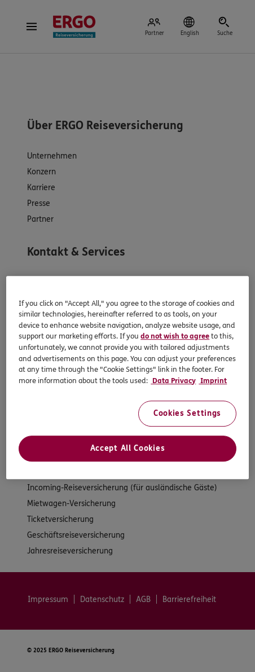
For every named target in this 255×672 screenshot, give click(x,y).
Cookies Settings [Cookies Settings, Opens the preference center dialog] (187, 413)
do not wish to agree (174, 336)
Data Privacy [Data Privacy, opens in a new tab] (173, 380)
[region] (127, 377)
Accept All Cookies (127, 448)
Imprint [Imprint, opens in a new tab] (213, 380)
